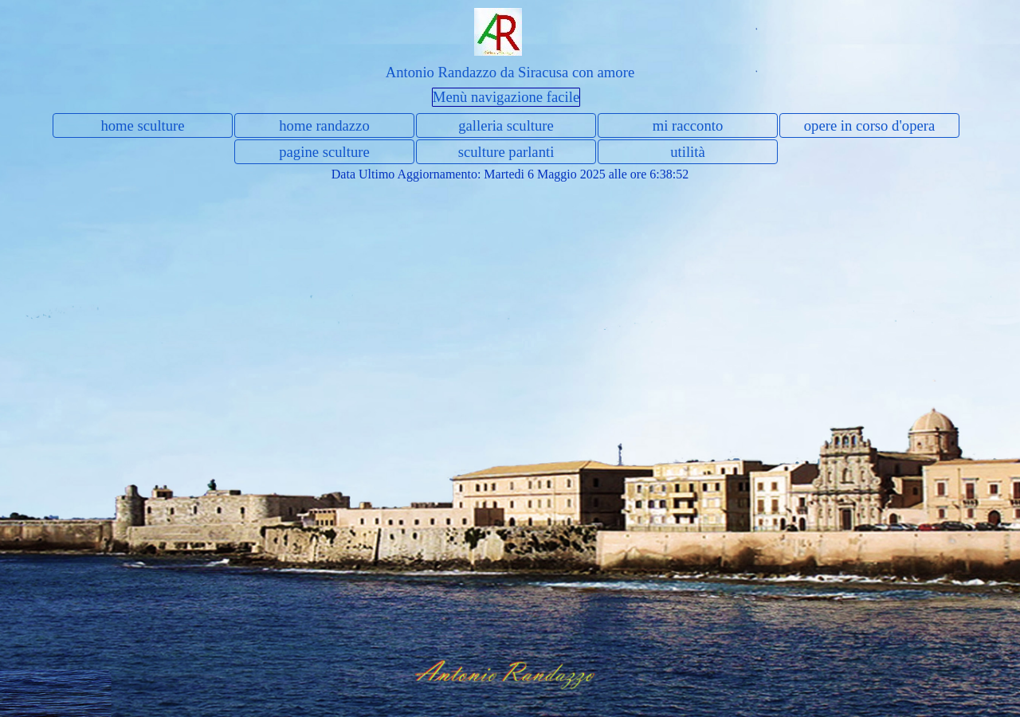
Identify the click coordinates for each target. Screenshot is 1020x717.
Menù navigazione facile (506, 96)
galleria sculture (506, 125)
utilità (687, 151)
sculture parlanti (506, 151)
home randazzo (324, 125)
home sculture (142, 125)
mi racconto (688, 125)
